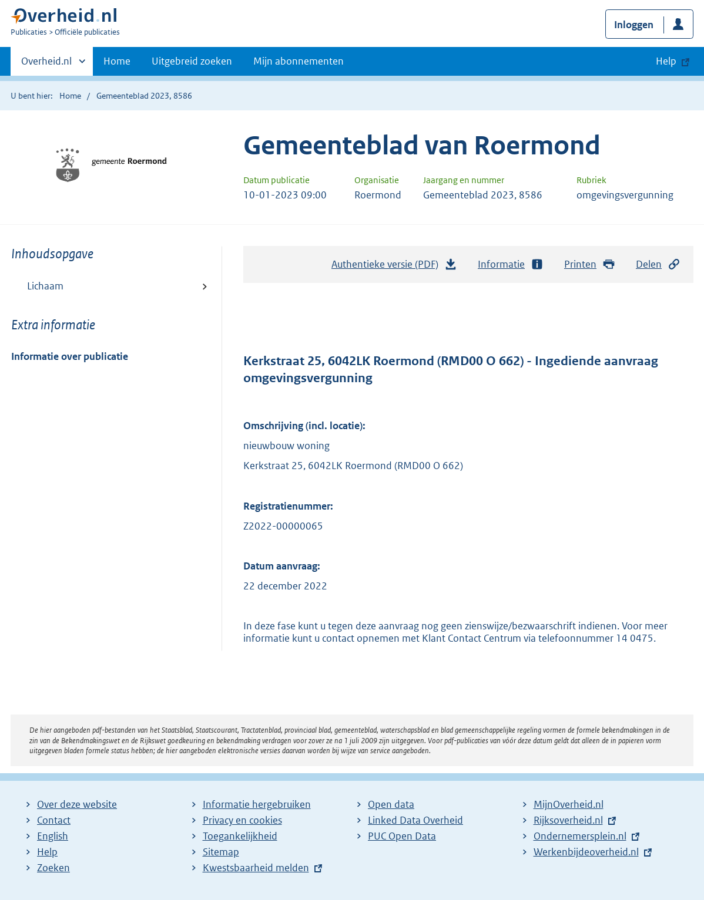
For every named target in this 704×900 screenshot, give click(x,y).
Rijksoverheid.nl (568, 820)
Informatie (511, 264)
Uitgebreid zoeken (192, 61)
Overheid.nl (46, 64)
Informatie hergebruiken (257, 804)
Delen (658, 264)
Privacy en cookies (242, 820)
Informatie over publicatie (69, 356)
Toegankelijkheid (240, 836)
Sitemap (221, 851)
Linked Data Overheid (415, 820)
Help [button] (666, 61)
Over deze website (77, 804)
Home (116, 61)
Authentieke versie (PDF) (394, 267)
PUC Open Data (402, 836)
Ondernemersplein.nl (580, 836)
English (52, 836)
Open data (391, 804)
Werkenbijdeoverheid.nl (586, 851)
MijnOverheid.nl (569, 804)
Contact (54, 820)
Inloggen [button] (633, 24)
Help (47, 851)
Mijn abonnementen (298, 61)
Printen (589, 264)
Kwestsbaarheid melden (256, 867)
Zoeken (53, 867)
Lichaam (45, 285)
